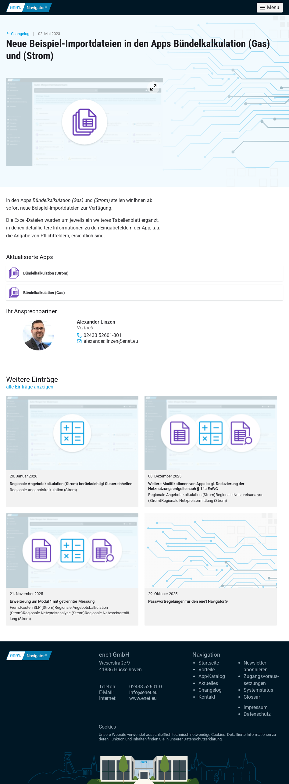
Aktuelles (208, 683)
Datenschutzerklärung (203, 739)
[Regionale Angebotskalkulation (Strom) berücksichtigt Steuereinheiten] (72, 451)
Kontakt (206, 697)
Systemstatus (258, 690)
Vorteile (206, 669)
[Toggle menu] (270, 7)
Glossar (252, 697)
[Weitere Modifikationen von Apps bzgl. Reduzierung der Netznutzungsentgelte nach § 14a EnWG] (210, 451)
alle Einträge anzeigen (29, 387)
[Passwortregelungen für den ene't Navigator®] (210, 569)
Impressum (256, 707)
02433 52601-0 (145, 687)
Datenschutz (257, 714)
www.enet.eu (143, 698)
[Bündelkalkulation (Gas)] (144, 292)
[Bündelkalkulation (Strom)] (144, 273)
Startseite (208, 663)
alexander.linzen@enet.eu (107, 341)
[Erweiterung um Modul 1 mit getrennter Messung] (72, 569)
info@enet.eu (143, 692)
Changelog (17, 33)
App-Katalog (211, 676)
